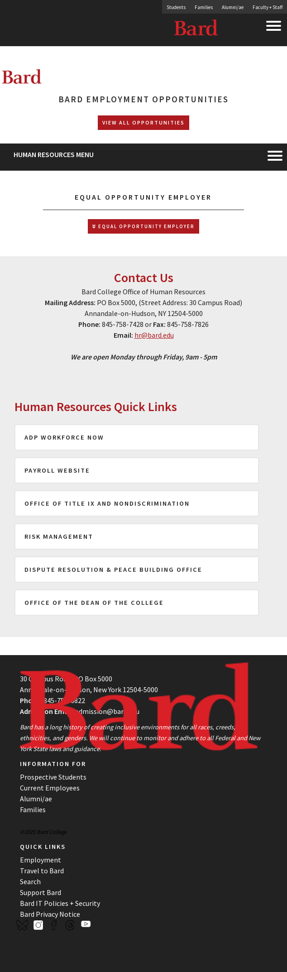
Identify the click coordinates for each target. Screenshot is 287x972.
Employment (40, 859)
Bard (196, 29)
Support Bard (40, 892)
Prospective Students (53, 776)
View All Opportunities (143, 122)
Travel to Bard (42, 870)
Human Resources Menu (54, 154)
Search (30, 881)
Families (204, 7)
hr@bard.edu (154, 335)
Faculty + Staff (267, 7)
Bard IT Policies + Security (60, 903)
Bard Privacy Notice (50, 914)
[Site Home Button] (102, 82)
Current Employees (50, 787)
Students (176, 7)
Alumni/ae (233, 7)
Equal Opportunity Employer (143, 226)
